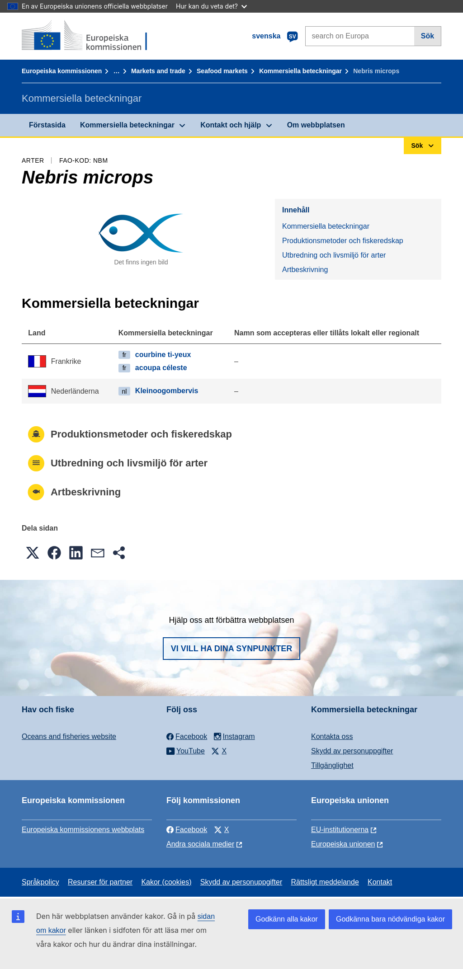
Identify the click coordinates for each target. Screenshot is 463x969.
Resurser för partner (100, 882)
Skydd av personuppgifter (352, 751)
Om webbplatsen (316, 125)
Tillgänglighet (332, 765)
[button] (33, 553)
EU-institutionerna (340, 829)
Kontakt (380, 882)
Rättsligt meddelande (325, 882)
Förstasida (47, 125)
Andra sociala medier (200, 844)
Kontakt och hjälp (230, 125)
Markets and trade (158, 71)
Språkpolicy (40, 882)
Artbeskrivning (305, 269)
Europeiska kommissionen (62, 71)
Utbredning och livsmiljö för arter (334, 255)
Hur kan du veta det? (211, 6)
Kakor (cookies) (166, 882)
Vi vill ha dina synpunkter (231, 648)
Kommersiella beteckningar (300, 71)
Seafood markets (222, 71)
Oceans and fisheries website (69, 736)
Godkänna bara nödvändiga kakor (390, 919)
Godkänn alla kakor (286, 919)
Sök (427, 36)
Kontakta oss (332, 736)
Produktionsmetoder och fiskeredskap (342, 241)
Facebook (186, 829)
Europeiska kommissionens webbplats (83, 829)
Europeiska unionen (343, 844)
